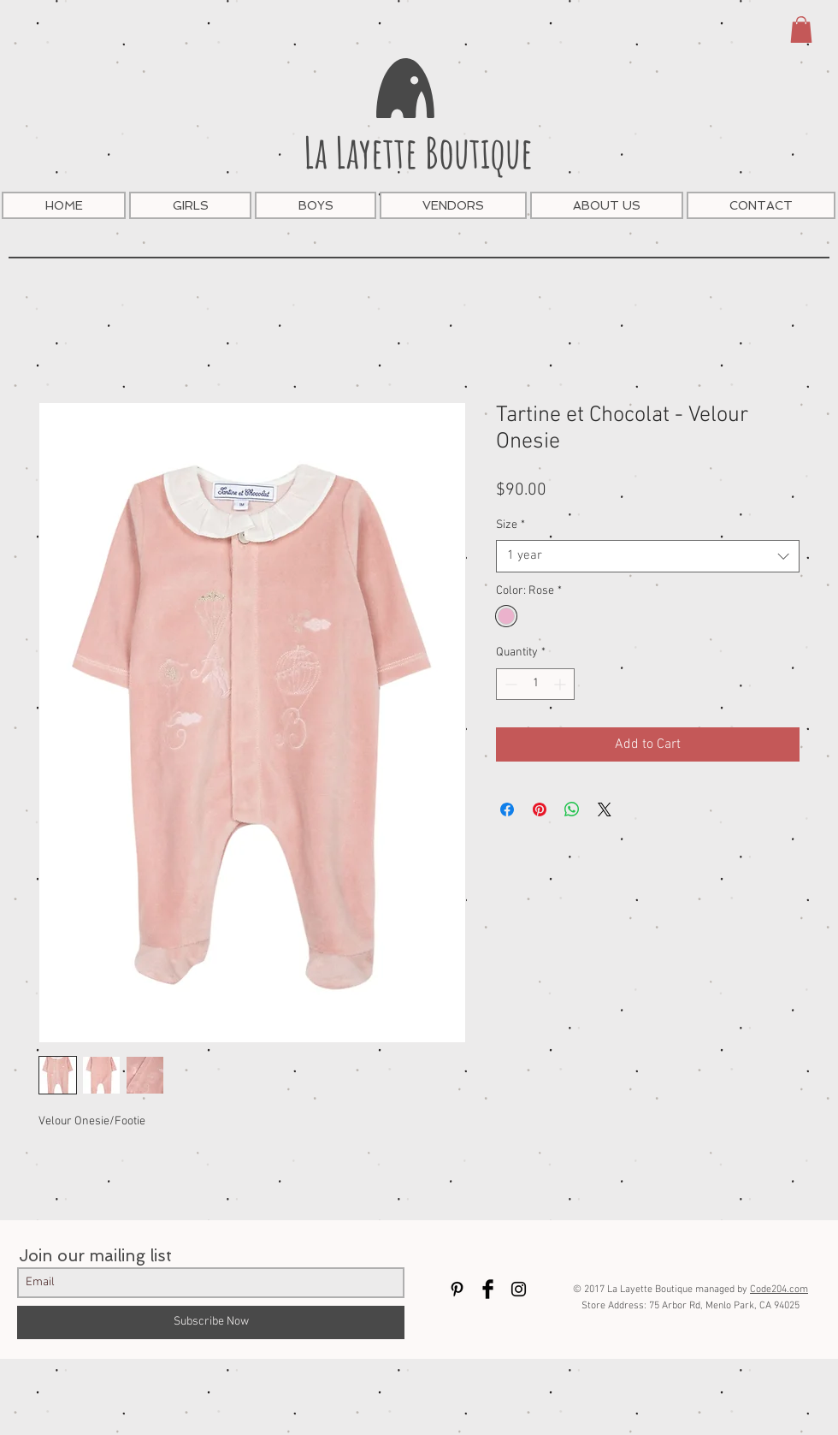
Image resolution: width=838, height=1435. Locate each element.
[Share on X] (604, 809)
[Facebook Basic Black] (488, 1289)
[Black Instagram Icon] (518, 1289)
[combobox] (648, 556)
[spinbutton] (535, 684)
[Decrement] (509, 684)
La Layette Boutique (418, 152)
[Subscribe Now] (210, 1322)
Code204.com (779, 1290)
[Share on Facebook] (507, 809)
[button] (801, 29)
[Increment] (561, 684)
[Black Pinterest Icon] (457, 1289)
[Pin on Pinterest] (539, 809)
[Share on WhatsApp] (572, 809)
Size (510, 525)
